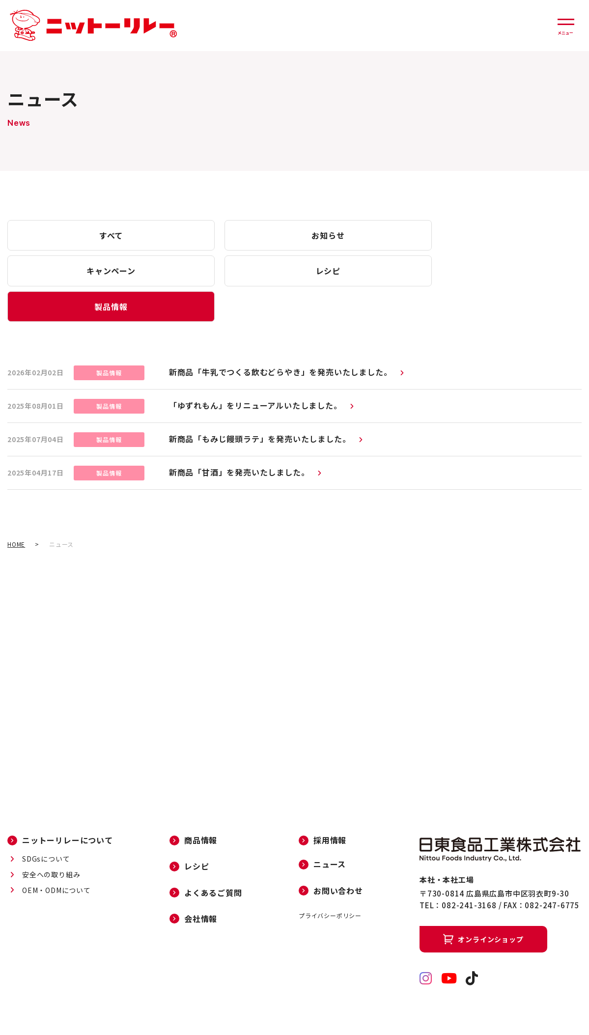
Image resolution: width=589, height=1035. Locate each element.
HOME (16, 511)
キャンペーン (297, 236)
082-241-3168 (469, 872)
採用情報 (329, 806)
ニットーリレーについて (67, 806)
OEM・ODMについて (56, 857)
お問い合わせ (338, 857)
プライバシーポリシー (330, 882)
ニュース (329, 831)
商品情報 (200, 806)
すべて (61, 236)
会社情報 (200, 885)
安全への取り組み (51, 841)
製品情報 (61, 273)
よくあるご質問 (213, 859)
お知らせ (179, 236)
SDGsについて (46, 826)
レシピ (415, 236)
